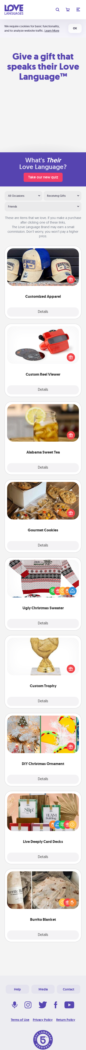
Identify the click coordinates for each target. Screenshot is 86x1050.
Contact (68, 989)
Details (43, 312)
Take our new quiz (43, 177)
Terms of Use (20, 1020)
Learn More (51, 31)
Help (17, 989)
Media (43, 989)
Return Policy (65, 1020)
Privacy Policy (43, 1020)
